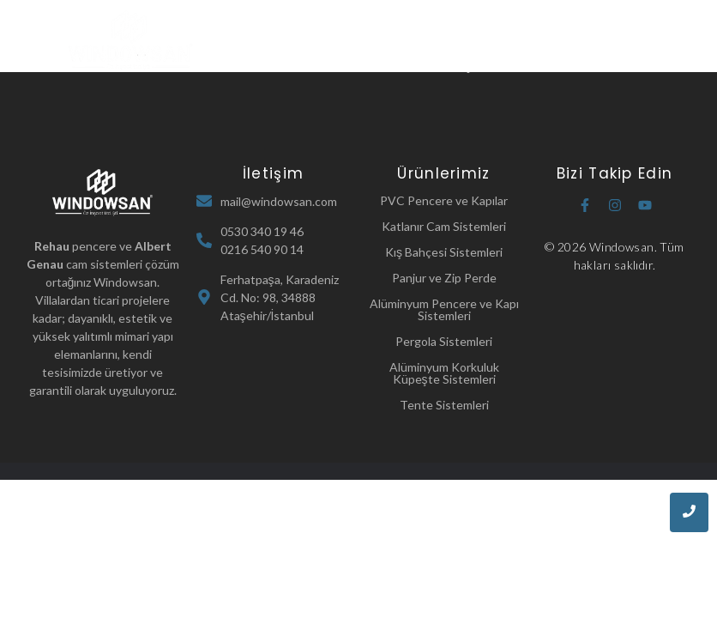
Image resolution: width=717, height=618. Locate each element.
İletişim (465, 65)
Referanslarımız (378, 65)
